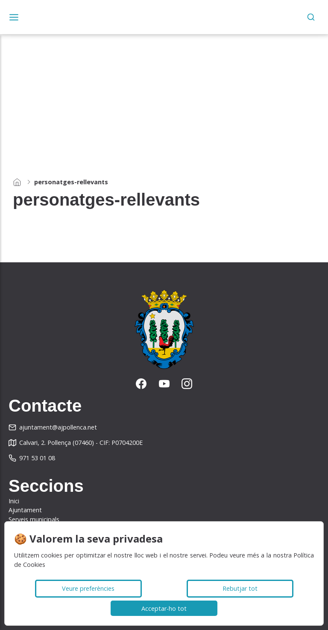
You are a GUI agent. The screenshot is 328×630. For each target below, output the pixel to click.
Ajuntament (25, 510)
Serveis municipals (34, 519)
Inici (14, 501)
